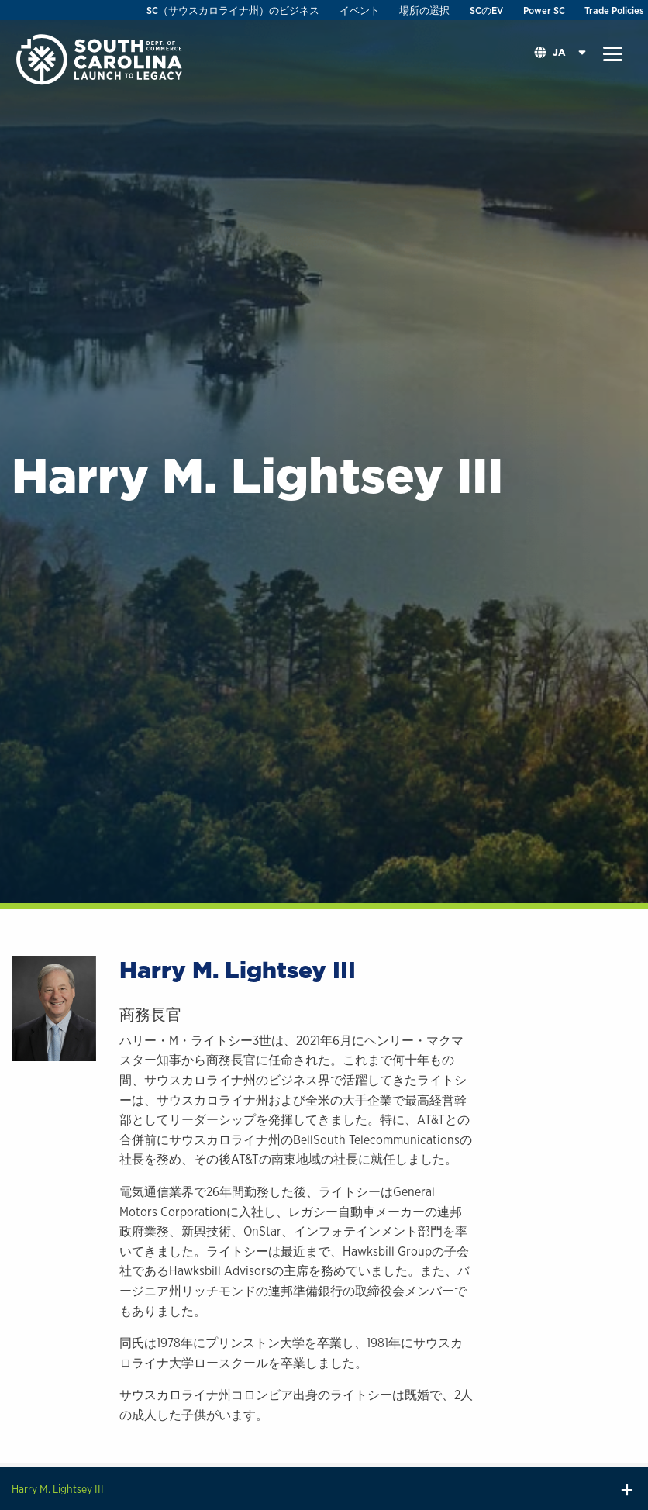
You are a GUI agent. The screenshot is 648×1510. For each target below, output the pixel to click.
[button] (612, 54)
